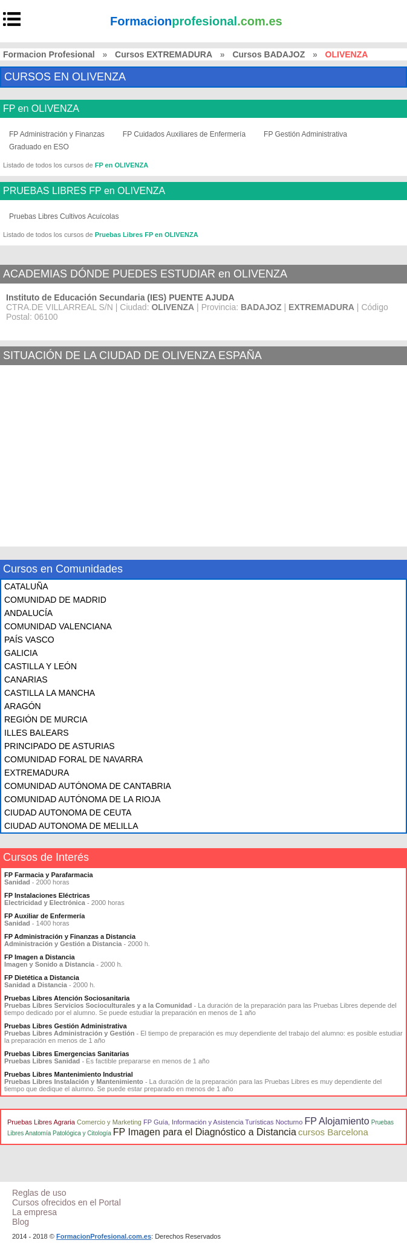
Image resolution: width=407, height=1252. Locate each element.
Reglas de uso (39, 1193)
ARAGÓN (22, 706)
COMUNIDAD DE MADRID (55, 600)
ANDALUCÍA (28, 613)
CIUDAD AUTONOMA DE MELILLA (71, 826)
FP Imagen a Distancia (39, 957)
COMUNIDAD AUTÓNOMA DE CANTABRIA (87, 786)
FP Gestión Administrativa (305, 134)
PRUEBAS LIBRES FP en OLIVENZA (84, 191)
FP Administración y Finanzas (57, 134)
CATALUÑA (26, 586)
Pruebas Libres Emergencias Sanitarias (66, 1053)
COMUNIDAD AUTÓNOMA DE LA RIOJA (82, 799)
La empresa (34, 1212)
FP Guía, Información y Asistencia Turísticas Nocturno (222, 1122)
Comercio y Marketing (109, 1122)
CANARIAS (26, 679)
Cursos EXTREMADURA (163, 54)
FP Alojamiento (336, 1121)
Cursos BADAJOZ (268, 54)
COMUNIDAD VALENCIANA (58, 626)
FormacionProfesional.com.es (103, 1236)
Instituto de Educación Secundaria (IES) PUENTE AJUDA (120, 297)
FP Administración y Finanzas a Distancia (69, 936)
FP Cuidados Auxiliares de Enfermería (184, 134)
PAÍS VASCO (29, 639)
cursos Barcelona (333, 1132)
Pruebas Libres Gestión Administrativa (65, 1026)
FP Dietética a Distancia (41, 977)
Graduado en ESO (39, 147)
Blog (20, 1222)
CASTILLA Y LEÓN (40, 666)
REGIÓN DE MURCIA (46, 719)
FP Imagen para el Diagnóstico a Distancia (204, 1132)
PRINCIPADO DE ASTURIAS (59, 746)
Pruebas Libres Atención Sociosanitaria (66, 998)
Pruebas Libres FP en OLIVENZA (146, 234)
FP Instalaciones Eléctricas (47, 895)
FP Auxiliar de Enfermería (44, 916)
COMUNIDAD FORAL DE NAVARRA (73, 759)
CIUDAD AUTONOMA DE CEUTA (67, 812)
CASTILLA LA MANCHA (49, 693)
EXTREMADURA (36, 772)
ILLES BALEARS (36, 733)
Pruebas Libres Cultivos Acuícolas (64, 216)
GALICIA (20, 653)
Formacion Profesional (49, 54)
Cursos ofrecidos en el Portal (66, 1202)
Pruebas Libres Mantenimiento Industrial (68, 1074)
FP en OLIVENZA (41, 109)
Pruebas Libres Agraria (41, 1122)
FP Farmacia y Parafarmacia (48, 874)
